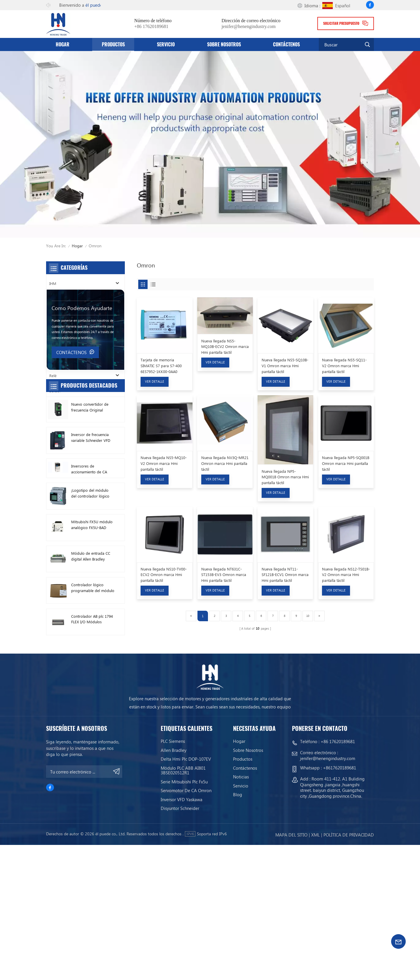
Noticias (241, 900)
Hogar (62, 44)
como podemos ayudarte (82, 427)
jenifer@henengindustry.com (248, 26)
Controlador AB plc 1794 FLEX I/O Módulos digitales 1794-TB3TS (92, 739)
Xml (315, 958)
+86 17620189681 (151, 26)
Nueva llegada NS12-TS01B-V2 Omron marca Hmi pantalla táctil (346, 574)
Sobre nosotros (224, 44)
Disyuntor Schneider (180, 931)
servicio (166, 44)
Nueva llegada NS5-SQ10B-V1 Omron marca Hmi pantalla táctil (285, 365)
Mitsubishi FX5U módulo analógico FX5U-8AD (92, 644)
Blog (237, 918)
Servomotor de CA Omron (186, 913)
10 (307, 615)
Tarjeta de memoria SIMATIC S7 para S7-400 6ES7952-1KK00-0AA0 (161, 365)
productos (113, 44)
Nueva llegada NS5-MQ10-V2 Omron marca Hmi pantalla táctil (164, 463)
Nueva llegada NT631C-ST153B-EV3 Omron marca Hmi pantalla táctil (223, 574)
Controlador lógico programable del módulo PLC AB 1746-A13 (92, 707)
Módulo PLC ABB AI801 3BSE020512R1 (183, 893)
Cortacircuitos (61, 329)
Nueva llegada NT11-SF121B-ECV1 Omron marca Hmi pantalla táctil (285, 574)
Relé (53, 375)
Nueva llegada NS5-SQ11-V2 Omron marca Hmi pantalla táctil (344, 365)
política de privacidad (348, 958)
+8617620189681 (339, 891)
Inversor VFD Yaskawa (181, 922)
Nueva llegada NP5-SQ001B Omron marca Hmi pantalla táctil (345, 463)
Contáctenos (286, 44)
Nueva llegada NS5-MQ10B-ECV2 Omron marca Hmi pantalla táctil (225, 346)
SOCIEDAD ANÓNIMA (67, 313)
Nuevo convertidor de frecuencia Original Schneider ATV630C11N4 (92, 527)
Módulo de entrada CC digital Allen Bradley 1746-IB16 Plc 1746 (90, 676)
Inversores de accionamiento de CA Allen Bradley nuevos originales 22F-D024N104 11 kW (92, 588)
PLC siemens (173, 864)
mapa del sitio (291, 958)
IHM (52, 283)
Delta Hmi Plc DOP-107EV (186, 882)
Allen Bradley (173, 873)
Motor (54, 344)
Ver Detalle (154, 381)
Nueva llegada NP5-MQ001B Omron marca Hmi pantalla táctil (285, 477)
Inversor (56, 298)
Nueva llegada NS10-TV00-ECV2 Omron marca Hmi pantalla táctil (164, 574)
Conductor (58, 360)
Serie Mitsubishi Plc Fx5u (184, 904)
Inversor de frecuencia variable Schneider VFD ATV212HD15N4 (90, 557)
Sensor (55, 390)
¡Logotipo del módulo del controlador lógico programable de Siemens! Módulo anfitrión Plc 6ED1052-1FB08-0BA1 (90, 613)
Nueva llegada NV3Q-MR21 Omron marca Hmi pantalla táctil (225, 463)
